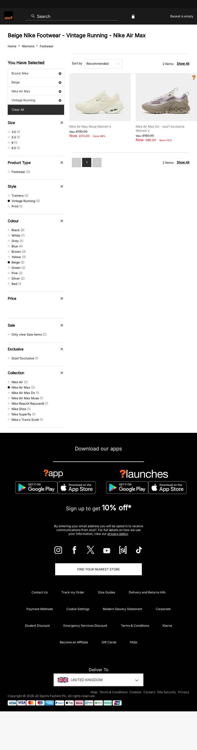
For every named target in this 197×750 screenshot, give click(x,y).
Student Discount (37, 625)
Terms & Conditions (135, 625)
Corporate (163, 609)
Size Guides (106, 592)
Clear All (18, 110)
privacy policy (117, 534)
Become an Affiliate (74, 642)
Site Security (166, 692)
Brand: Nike (36, 73)
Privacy (183, 692)
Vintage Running (36, 100)
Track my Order (72, 592)
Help (94, 692)
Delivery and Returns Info (147, 592)
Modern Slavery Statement (122, 609)
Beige (36, 82)
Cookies (135, 692)
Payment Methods (39, 609)
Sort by (77, 63)
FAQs (133, 642)
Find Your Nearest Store (98, 569)
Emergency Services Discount (85, 625)
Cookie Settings (77, 609)
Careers (149, 692)
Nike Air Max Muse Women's (90, 126)
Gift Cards (109, 642)
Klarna (167, 625)
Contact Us (40, 592)
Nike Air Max (36, 91)
